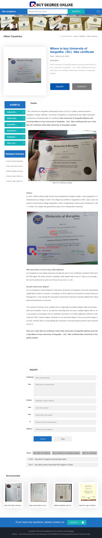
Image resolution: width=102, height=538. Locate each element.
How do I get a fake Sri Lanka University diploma (16, 181)
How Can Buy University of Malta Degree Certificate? (16, 161)
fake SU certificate (90, 453)
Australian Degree (12, 124)
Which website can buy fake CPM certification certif (16, 171)
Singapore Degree (12, 137)
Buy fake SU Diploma (42, 453)
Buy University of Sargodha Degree (66, 453)
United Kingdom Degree (12, 112)
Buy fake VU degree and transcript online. (51, 459)
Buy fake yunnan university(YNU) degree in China (54, 465)
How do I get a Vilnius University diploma (16, 176)
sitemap (71, 531)
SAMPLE (82, 36)
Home (76, 36)
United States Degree (12, 118)
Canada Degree (12, 131)
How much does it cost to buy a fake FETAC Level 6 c (16, 166)
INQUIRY (60, 87)
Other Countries (92, 36)
